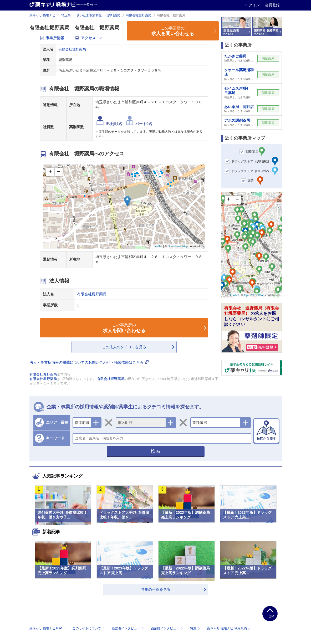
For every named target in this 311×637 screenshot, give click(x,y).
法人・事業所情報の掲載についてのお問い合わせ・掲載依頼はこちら (89, 362)
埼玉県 (66, 15)
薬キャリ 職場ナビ (42, 15)
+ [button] (50, 172)
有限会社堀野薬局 (138, 15)
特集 (195, 628)
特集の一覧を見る (155, 589)
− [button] (58, 172)
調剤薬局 (114, 15)
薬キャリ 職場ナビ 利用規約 (228, 628)
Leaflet (158, 246)
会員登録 (272, 5)
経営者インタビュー (128, 628)
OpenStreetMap (177, 246)
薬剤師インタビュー (167, 628)
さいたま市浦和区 (89, 15)
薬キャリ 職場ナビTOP (48, 628)
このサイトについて (89, 628)
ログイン (253, 5)
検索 (156, 451)
